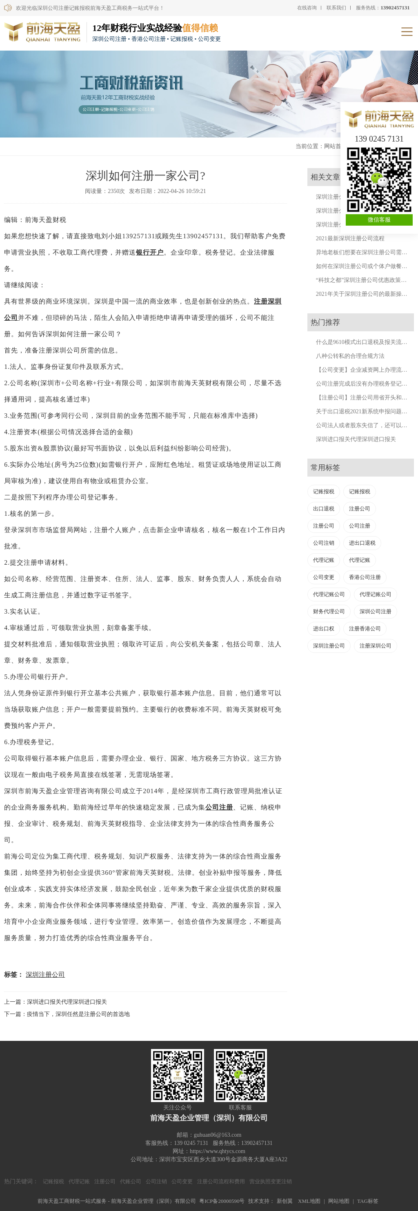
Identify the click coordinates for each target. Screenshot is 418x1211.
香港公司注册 (365, 577)
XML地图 (309, 1201)
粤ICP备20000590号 (222, 1201)
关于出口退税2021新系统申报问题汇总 (364, 411)
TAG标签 (367, 1201)
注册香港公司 (365, 628)
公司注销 (323, 543)
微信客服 (379, 220)
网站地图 (338, 1201)
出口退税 (323, 509)
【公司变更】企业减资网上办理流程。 (364, 370)
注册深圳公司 (375, 646)
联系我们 (336, 8)
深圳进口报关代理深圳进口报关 (356, 439)
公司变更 (323, 577)
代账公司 (130, 1181)
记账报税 (323, 491)
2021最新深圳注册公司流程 (350, 238)
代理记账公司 (329, 594)
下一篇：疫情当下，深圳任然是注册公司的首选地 (67, 1014)
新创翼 (285, 1201)
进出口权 (323, 628)
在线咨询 (307, 8)
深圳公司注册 (375, 611)
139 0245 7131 (379, 138)
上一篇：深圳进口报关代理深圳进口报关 (55, 1002)
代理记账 (323, 560)
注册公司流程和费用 (221, 1181)
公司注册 (219, 807)
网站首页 (335, 146)
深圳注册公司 (45, 974)
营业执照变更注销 (270, 1181)
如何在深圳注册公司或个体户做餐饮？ (364, 266)
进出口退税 (362, 543)
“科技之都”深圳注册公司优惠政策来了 (364, 280)
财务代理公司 (329, 611)
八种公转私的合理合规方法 (350, 356)
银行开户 (150, 252)
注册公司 (359, 509)
